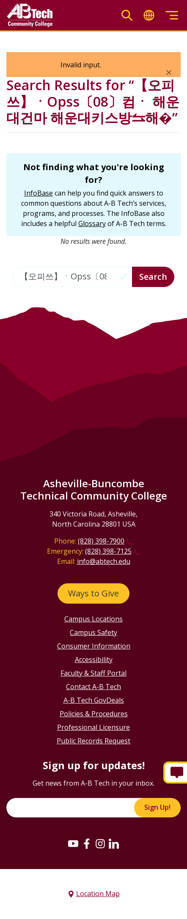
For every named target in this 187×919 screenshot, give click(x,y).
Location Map (98, 893)
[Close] (169, 71)
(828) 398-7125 (108, 551)
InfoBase (38, 193)
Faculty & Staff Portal (93, 673)
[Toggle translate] (149, 15)
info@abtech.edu (103, 561)
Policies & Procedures (94, 713)
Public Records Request (93, 740)
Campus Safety (93, 632)
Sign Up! (157, 807)
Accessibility (94, 659)
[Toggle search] (127, 15)
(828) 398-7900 (101, 541)
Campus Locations (93, 619)
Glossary (92, 223)
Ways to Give (93, 593)
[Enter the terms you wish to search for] (72, 277)
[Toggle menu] (172, 15)
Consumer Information (93, 646)
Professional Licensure (93, 727)
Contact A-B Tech (93, 686)
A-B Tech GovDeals (93, 700)
